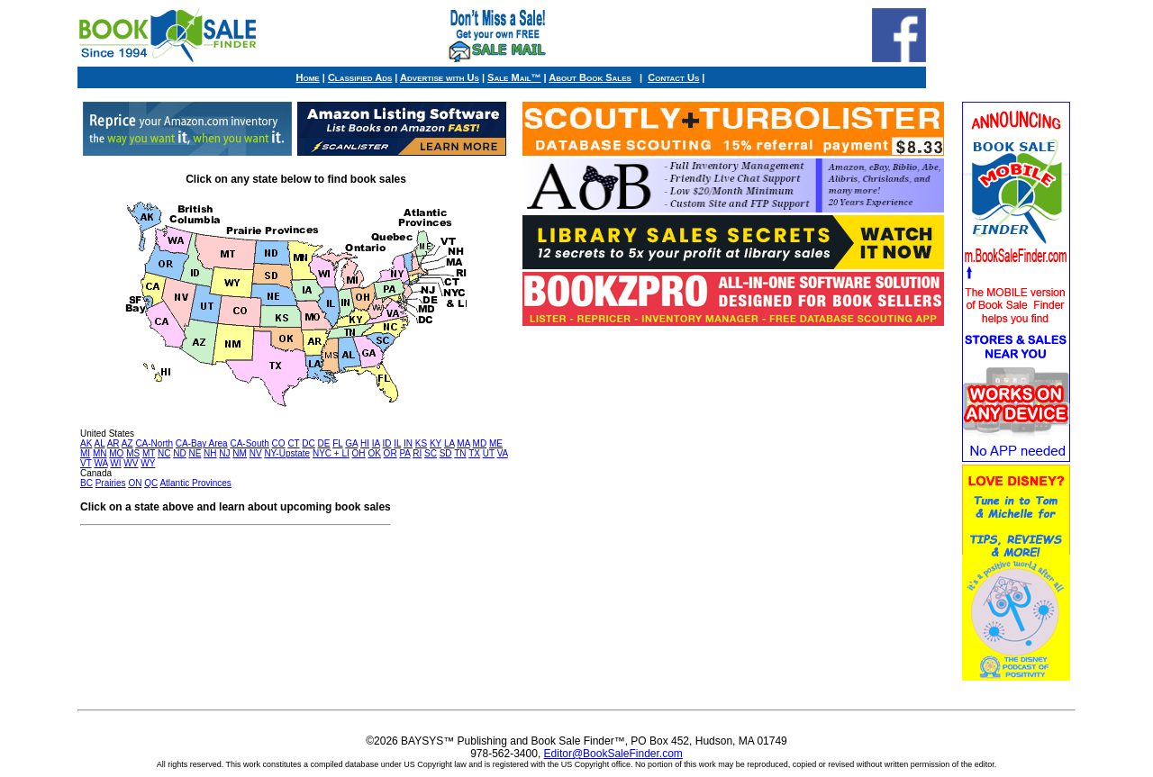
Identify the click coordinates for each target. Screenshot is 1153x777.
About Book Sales (590, 77)
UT (489, 453)
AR (113, 443)
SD (446, 453)
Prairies (110, 483)
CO (279, 443)
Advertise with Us (439, 77)
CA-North (154, 443)
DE (324, 443)
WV (130, 463)
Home (308, 77)
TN (460, 453)
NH (210, 453)
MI (85, 453)
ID (386, 443)
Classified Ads (360, 77)
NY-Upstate (287, 453)
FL (337, 443)
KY (435, 443)
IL (397, 443)
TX (474, 453)
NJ (224, 453)
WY (148, 463)
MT (148, 453)
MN (100, 453)
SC (430, 453)
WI (115, 463)
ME (496, 443)
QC (151, 483)
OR (390, 453)
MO (116, 453)
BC (86, 483)
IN (408, 443)
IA (376, 443)
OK (374, 453)
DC (308, 443)
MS (133, 453)
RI (417, 453)
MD (480, 443)
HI (364, 443)
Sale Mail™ (513, 77)
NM (239, 453)
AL (100, 443)
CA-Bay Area (202, 443)
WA (100, 463)
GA (351, 443)
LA (449, 443)
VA (502, 453)
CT (293, 443)
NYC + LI (331, 453)
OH (359, 453)
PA (404, 453)
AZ (127, 443)
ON (134, 483)
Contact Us (673, 77)
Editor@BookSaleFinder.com (613, 753)
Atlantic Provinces (195, 483)
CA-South (249, 443)
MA (463, 443)
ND (179, 453)
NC (164, 453)
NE (194, 453)
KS (421, 443)
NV (256, 453)
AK (86, 443)
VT (86, 463)
